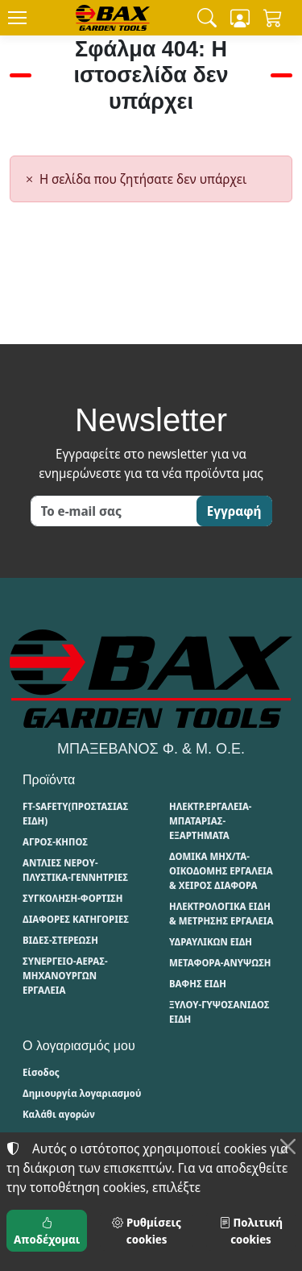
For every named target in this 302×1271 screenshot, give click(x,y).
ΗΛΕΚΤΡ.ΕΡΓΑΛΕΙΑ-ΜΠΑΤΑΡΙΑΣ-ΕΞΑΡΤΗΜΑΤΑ (210, 821)
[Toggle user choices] (240, 17)
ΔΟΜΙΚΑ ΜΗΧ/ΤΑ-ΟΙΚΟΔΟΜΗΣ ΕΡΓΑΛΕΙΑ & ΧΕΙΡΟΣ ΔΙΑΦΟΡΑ (221, 870)
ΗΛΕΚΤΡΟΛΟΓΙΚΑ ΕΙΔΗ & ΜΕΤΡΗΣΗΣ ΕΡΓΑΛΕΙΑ (221, 913)
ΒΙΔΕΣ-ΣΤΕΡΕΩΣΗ (60, 940)
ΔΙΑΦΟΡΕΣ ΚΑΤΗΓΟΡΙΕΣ (76, 919)
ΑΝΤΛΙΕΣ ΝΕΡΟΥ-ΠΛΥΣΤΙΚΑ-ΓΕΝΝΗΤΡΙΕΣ (75, 870)
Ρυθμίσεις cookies (146, 1231)
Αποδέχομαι (47, 1231)
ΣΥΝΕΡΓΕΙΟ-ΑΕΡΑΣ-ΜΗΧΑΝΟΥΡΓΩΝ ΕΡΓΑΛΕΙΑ (65, 975)
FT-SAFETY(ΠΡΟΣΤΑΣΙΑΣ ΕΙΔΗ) (75, 814)
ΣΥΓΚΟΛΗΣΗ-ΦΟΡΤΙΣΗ (72, 898)
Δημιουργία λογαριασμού (82, 1093)
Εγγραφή (234, 511)
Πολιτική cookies (251, 1231)
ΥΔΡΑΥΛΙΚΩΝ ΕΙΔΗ (210, 942)
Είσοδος (41, 1072)
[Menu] (17, 18)
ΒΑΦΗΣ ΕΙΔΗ (197, 984)
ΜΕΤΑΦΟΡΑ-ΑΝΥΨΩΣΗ (220, 963)
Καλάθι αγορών (59, 1114)
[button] (207, 18)
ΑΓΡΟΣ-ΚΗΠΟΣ (55, 842)
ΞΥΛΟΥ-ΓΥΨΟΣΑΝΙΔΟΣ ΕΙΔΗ (219, 1012)
